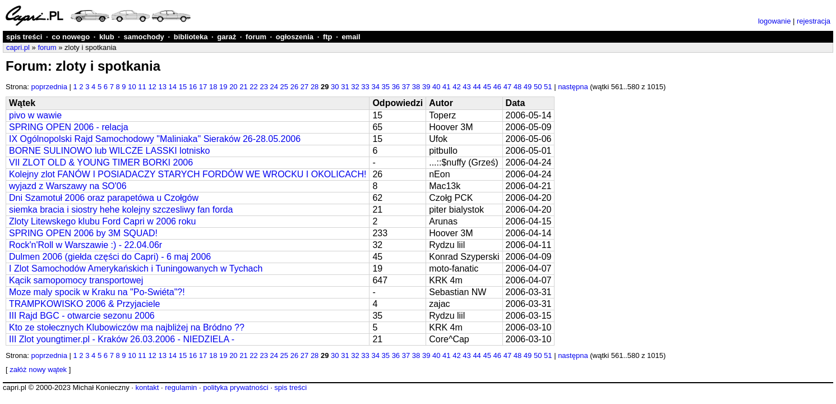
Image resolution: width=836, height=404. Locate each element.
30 (335, 86)
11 (142, 86)
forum (256, 37)
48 (517, 86)
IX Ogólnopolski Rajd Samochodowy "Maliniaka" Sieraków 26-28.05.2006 (155, 139)
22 (253, 86)
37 (406, 86)
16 (193, 86)
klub (106, 37)
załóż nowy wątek (38, 369)
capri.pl (18, 47)
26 (294, 86)
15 (183, 86)
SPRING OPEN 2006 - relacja (68, 127)
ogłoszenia (294, 37)
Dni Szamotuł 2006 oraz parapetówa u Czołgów (103, 198)
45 (487, 86)
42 (456, 86)
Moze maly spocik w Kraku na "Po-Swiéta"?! (97, 292)
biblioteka (191, 37)
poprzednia (49, 86)
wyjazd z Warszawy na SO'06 (68, 186)
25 (284, 86)
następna (573, 86)
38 (416, 86)
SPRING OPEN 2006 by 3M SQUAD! (83, 233)
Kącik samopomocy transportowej (76, 280)
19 (223, 86)
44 (477, 86)
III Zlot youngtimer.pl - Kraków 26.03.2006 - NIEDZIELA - (121, 339)
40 (436, 86)
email (350, 37)
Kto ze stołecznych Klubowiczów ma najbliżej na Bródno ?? (126, 327)
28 (314, 86)
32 (355, 86)
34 (375, 86)
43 (466, 86)
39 (426, 86)
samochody (144, 37)
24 (274, 86)
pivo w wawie (35, 115)
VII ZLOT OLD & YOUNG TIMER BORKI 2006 (101, 162)
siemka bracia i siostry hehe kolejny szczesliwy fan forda (121, 209)
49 (528, 86)
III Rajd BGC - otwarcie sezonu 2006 (82, 315)
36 (396, 86)
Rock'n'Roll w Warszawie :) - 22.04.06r (85, 245)
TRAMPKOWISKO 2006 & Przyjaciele (84, 304)
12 (152, 86)
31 (345, 86)
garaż (226, 37)
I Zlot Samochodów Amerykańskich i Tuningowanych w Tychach (135, 268)
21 (243, 86)
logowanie (774, 21)
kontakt (147, 387)
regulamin (181, 387)
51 (548, 86)
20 (233, 86)
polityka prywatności (235, 387)
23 (263, 86)
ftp (327, 37)
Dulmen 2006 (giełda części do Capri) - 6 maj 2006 (110, 256)
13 (162, 86)
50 (538, 86)
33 (365, 86)
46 (497, 86)
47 (507, 86)
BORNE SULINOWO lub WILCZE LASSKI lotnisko (109, 150)
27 (304, 86)
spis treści (24, 37)
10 (132, 86)
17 (203, 86)
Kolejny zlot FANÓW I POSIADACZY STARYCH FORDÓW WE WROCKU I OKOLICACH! (187, 174)
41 (446, 86)
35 (386, 86)
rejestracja (813, 21)
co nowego (71, 37)
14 (173, 86)
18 (213, 86)
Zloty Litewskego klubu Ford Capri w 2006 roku (102, 221)
